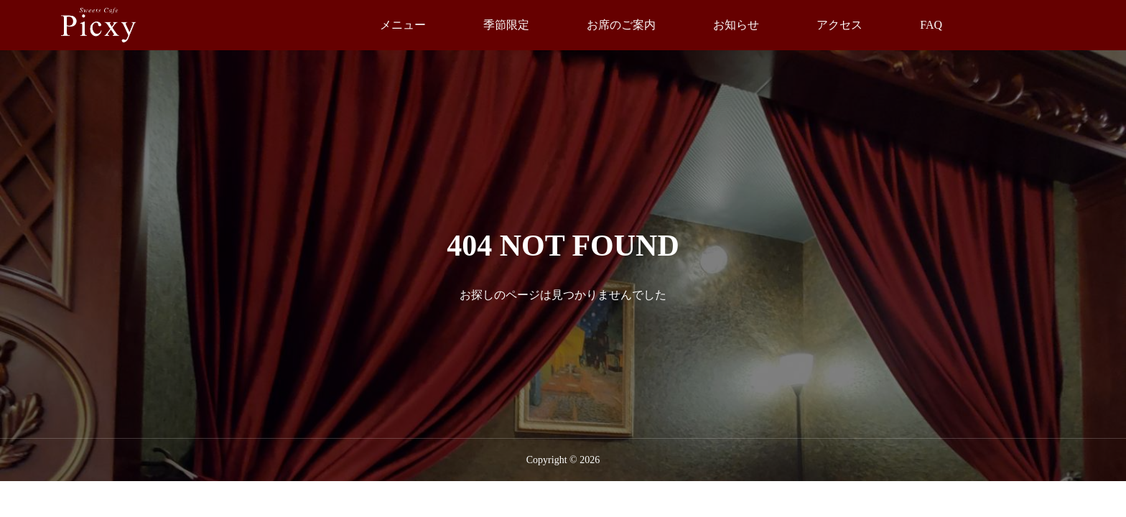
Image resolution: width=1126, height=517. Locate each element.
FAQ (931, 25)
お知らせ (736, 25)
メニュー (403, 25)
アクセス (839, 25)
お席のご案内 (621, 25)
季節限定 (506, 25)
